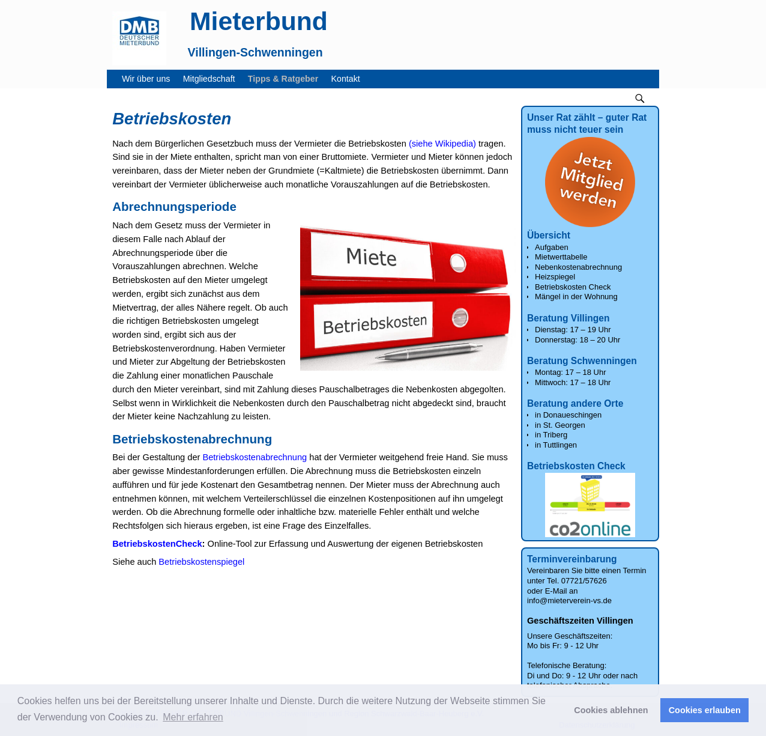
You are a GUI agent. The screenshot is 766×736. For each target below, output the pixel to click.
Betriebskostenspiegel (201, 562)
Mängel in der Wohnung (576, 296)
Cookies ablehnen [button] (611, 710)
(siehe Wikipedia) (442, 143)
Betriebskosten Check (573, 286)
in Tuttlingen (556, 444)
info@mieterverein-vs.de (569, 600)
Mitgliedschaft (212, 79)
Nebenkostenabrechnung (578, 267)
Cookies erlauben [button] (705, 710)
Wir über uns (149, 79)
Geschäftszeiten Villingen (580, 620)
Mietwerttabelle (561, 256)
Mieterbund (259, 21)
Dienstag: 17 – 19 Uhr (573, 329)
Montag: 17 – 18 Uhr (570, 372)
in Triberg (551, 434)
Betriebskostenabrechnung (254, 457)
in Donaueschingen (568, 414)
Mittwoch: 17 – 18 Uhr (573, 382)
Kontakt (349, 79)
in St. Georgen (560, 425)
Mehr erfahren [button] (193, 717)
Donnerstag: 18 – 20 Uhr (577, 339)
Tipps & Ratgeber (286, 79)
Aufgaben (551, 247)
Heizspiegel (555, 276)
